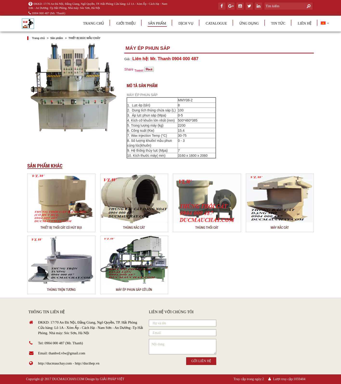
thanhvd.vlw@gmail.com (67, 353)
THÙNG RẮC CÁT (134, 227)
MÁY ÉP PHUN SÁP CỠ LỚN (134, 289)
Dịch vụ (185, 23)
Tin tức (278, 23)
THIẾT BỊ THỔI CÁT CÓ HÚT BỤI (61, 227)
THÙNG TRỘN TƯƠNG (61, 289)
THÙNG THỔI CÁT (206, 227)
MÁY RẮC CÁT (280, 227)
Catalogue (216, 23)
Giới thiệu (126, 23)
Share (128, 69)
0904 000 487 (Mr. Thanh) (46, 13)
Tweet (138, 70)
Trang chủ (93, 23)
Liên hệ (304, 23)
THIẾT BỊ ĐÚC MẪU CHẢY (84, 38)
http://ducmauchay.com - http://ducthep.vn (68, 363)
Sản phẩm (157, 23)
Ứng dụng (249, 23)
